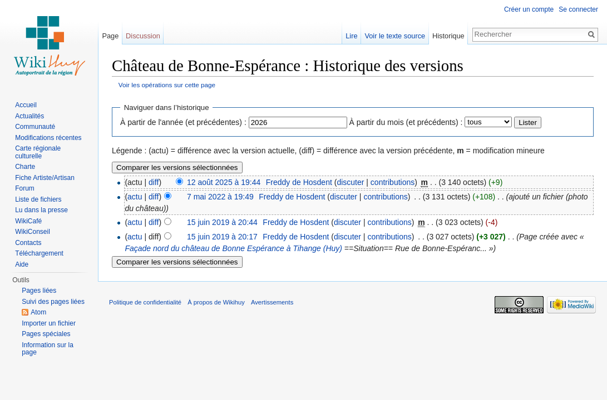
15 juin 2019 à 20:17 (222, 236)
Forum (24, 188)
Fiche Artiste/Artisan (45, 178)
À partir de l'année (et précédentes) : (183, 122)
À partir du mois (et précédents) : (406, 122)
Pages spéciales (46, 334)
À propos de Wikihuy (216, 302)
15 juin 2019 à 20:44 (222, 222)
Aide (21, 264)
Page (110, 36)
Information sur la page (47, 349)
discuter (350, 182)
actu (134, 196)
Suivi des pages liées (53, 302)
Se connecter (578, 9)
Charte (25, 167)
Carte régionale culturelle (38, 152)
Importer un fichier (49, 323)
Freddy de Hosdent (299, 182)
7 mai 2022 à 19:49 (220, 196)
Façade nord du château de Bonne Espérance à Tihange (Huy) (233, 248)
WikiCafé (28, 221)
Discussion (143, 36)
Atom (38, 312)
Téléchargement (39, 253)
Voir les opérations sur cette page (167, 84)
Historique (448, 36)
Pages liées (39, 290)
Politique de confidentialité (145, 302)
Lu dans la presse (41, 210)
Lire (351, 36)
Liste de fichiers (38, 199)
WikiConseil (32, 232)
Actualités (29, 116)
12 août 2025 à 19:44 (223, 182)
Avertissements (272, 302)
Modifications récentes (48, 138)
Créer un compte (529, 9)
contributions (392, 182)
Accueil (26, 105)
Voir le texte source (394, 36)
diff (154, 182)
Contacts (28, 243)
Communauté (35, 127)
